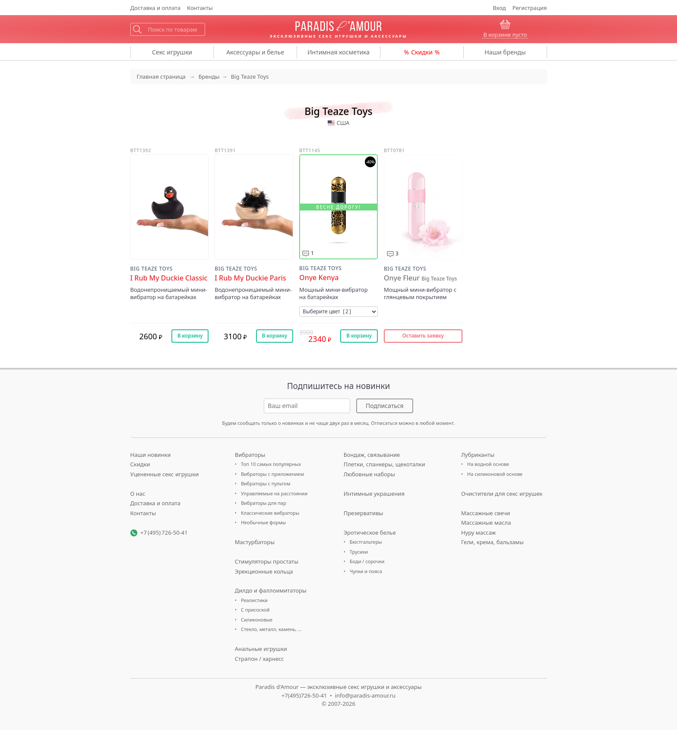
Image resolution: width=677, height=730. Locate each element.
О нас (138, 493)
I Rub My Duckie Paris (250, 278)
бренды (504, 52)
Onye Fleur (420, 278)
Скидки (422, 52)
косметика (338, 52)
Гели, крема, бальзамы (492, 542)
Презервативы (363, 513)
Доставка (155, 8)
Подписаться (385, 406)
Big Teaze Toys (151, 268)
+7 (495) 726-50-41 (164, 532)
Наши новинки (150, 455)
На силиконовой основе (494, 474)
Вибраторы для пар (263, 503)
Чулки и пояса (366, 571)
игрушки (172, 52)
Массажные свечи (485, 513)
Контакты (200, 8)
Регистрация (529, 8)
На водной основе (488, 464)
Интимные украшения (374, 493)
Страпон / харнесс (259, 659)
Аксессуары (255, 52)
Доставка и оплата (155, 503)
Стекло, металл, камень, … (271, 629)
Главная (161, 76)
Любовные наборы (369, 474)
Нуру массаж (478, 532)
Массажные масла (486, 522)
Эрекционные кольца (264, 571)
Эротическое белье (370, 532)
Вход (499, 8)
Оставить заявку (423, 335)
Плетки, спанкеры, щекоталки (384, 464)
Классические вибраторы (270, 513)
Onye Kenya (318, 278)
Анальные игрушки (261, 649)
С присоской (255, 609)
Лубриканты (477, 455)
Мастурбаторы (255, 542)
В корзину (190, 335)
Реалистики (254, 600)
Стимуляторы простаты (266, 561)
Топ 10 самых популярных (271, 464)
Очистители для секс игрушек (502, 493)
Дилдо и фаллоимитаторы (271, 590)
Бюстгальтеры (366, 542)
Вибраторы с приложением (272, 474)
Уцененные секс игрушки (164, 474)
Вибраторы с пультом (265, 483)
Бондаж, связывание (372, 455)
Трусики (359, 551)
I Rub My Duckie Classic (169, 278)
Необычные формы (263, 522)
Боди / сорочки (367, 561)
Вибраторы (250, 455)
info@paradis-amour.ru (365, 695)
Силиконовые (256, 619)
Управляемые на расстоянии (274, 493)
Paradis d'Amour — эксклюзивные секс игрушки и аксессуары (338, 687)
